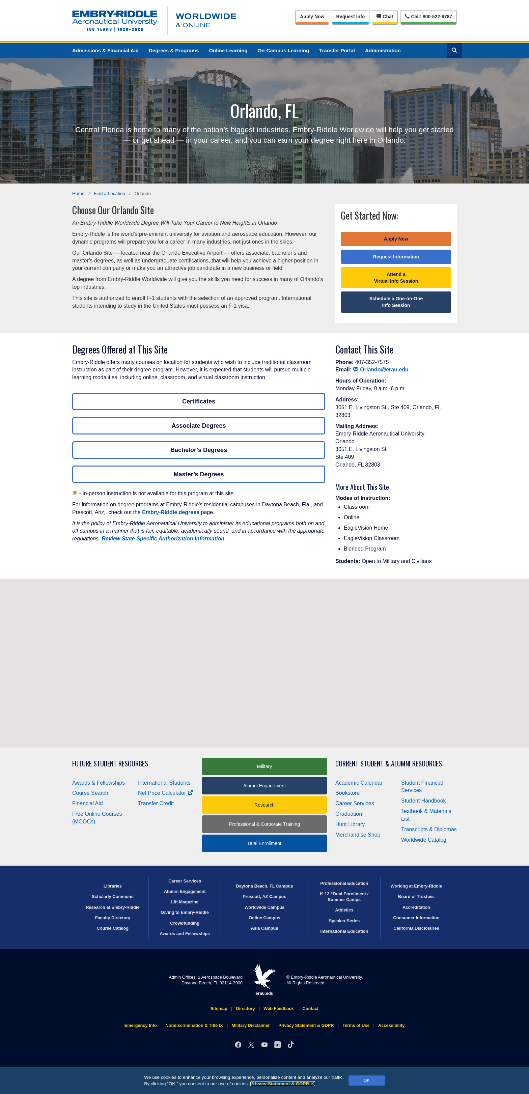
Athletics (344, 910)
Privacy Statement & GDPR (282, 1083)
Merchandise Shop (357, 835)
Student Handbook (423, 801)
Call (428, 16)
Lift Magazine (184, 901)
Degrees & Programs (174, 50)
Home (78, 193)
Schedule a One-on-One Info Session (396, 302)
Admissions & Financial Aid (105, 50)
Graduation (348, 814)
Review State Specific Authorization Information (163, 538)
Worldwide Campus (265, 907)
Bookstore (347, 793)
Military (264, 766)
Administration (383, 50)
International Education (344, 931)
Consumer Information (416, 917)
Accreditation (416, 907)
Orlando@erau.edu (380, 369)
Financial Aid (87, 803)
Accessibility (391, 1025)
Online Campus (264, 917)
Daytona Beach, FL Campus (264, 886)
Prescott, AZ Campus (264, 896)
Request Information (396, 256)
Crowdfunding (184, 923)
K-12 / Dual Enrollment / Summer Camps (344, 896)
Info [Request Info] (350, 16)
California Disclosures (416, 928)
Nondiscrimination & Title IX (194, 1025)
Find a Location (109, 193)
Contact (310, 1008)
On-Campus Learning (283, 50)
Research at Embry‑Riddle (112, 907)
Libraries (113, 886)
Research (264, 805)
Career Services (354, 803)
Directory (245, 1008)
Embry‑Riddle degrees (170, 512)
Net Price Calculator (165, 793)
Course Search (90, 793)
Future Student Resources (110, 763)
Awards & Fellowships (98, 783)
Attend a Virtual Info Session (396, 278)
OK (366, 1080)
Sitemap (219, 1008)
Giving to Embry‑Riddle (185, 912)
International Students (164, 783)
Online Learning (228, 50)
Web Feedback (278, 1008)
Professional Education (344, 883)
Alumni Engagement (264, 785)
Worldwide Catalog (423, 840)
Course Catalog (113, 928)
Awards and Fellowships (185, 933)
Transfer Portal (337, 50)
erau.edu (264, 980)
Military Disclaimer (250, 1025)
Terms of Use (355, 1025)
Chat (385, 16)
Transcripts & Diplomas (429, 829)
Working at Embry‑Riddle (416, 886)
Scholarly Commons (113, 896)
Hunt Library (350, 824)
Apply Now (312, 16)
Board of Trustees (416, 896)
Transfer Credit (156, 803)
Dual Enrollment (264, 843)
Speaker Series (344, 920)
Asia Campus (264, 928)
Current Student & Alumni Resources (388, 763)
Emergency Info (140, 1025)
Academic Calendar (359, 783)
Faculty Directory (113, 917)
